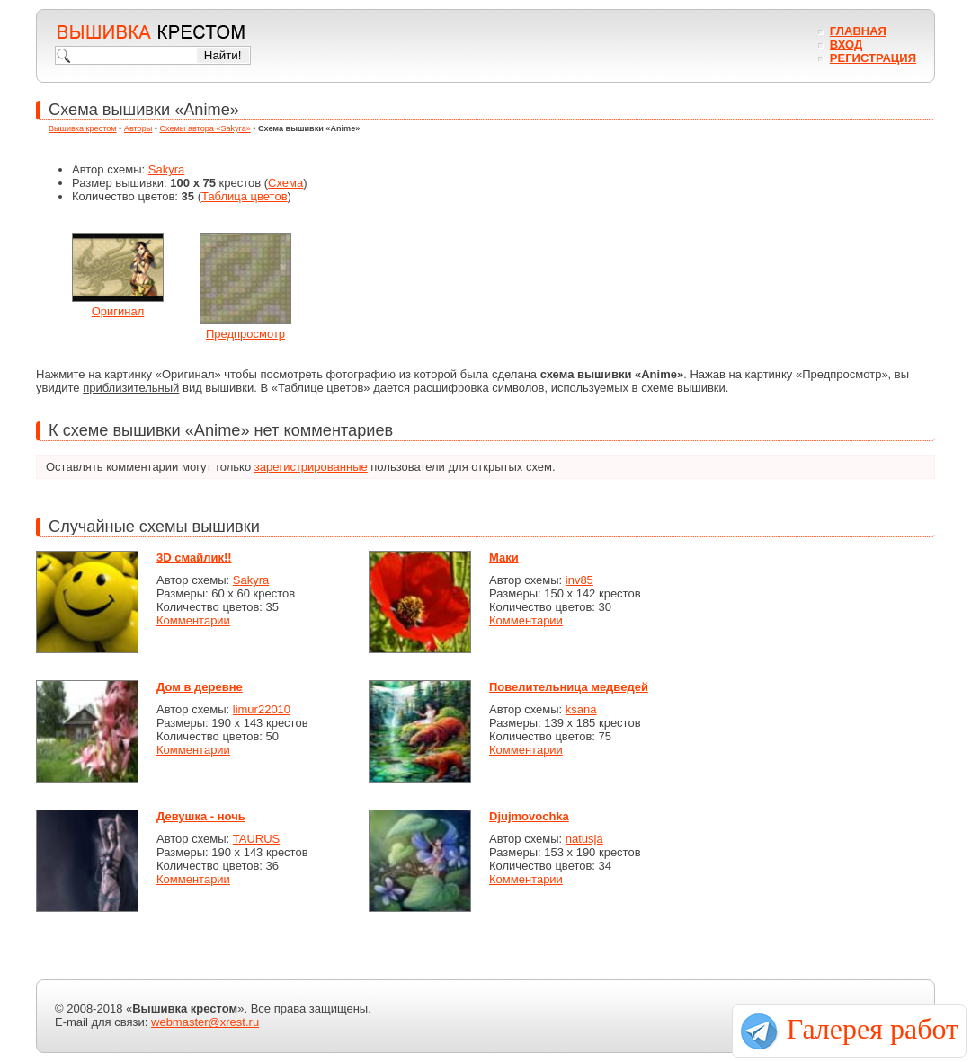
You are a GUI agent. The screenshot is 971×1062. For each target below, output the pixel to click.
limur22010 (261, 709)
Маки (504, 557)
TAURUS (256, 838)
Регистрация (873, 58)
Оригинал (118, 311)
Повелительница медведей (568, 687)
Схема (285, 183)
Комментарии (193, 620)
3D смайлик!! (194, 557)
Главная (858, 31)
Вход (846, 44)
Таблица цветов (244, 196)
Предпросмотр (245, 334)
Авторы (138, 128)
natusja (584, 838)
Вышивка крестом (83, 128)
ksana (581, 709)
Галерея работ (872, 1029)
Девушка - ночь (200, 816)
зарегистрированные (311, 466)
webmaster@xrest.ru (205, 1022)
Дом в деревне (199, 687)
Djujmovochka (529, 816)
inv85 (579, 580)
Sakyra (166, 169)
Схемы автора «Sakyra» (205, 128)
